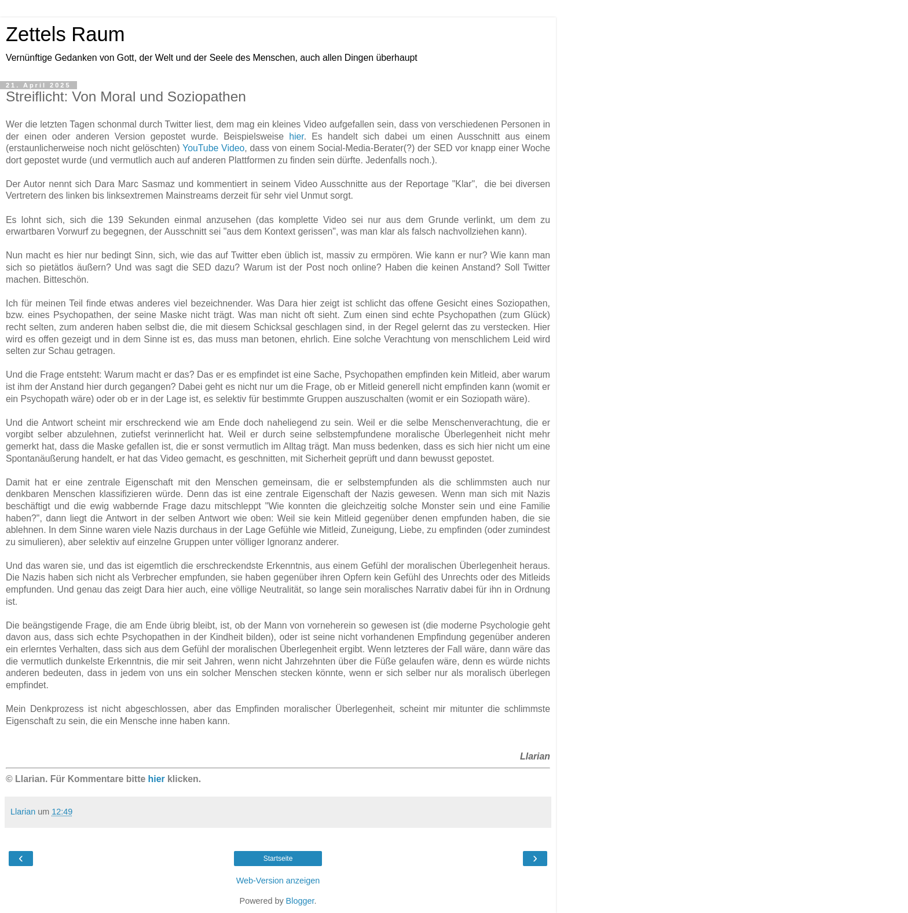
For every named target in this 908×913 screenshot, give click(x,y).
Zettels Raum (65, 34)
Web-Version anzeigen (278, 880)
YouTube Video (213, 148)
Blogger (300, 900)
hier (296, 136)
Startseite (278, 858)
